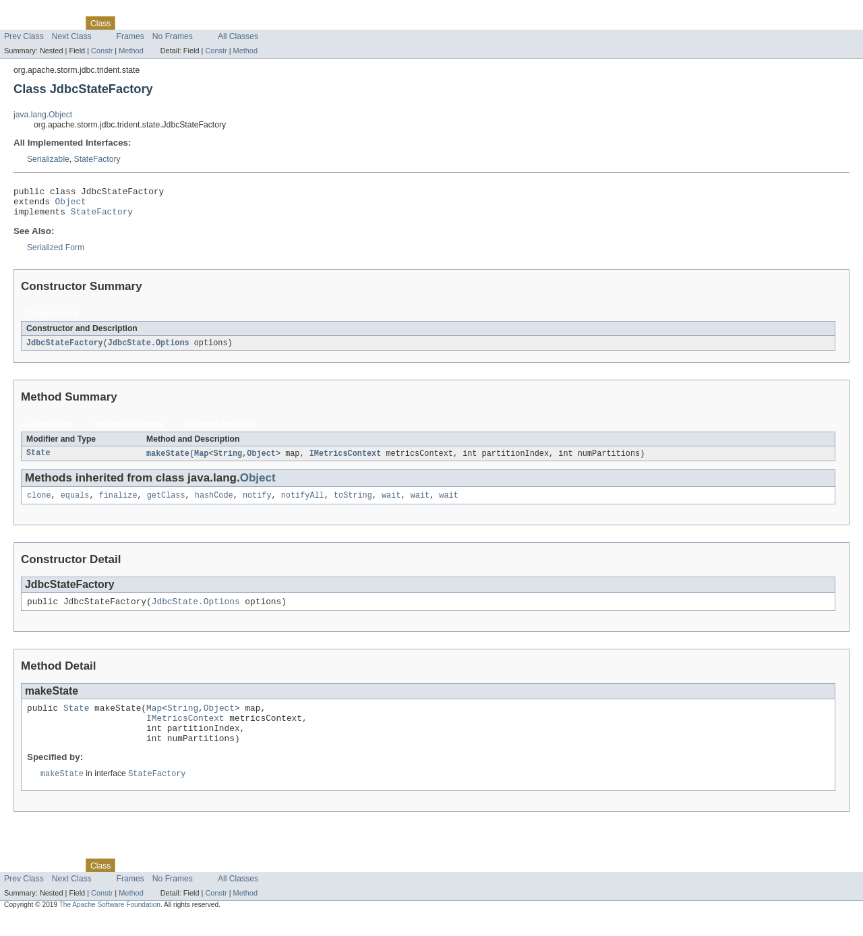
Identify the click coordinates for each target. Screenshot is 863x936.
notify (257, 503)
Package (62, 23)
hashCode (214, 503)
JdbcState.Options (148, 349)
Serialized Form (55, 253)
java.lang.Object (42, 114)
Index (230, 23)
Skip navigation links (37, 11)
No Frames (172, 36)
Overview (21, 23)
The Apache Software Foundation (109, 924)
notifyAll (302, 503)
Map (201, 460)
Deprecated (192, 23)
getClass (166, 503)
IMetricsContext (345, 460)
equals (75, 503)
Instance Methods (128, 431)
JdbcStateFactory (64, 349)
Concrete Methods (220, 431)
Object (70, 205)
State (38, 460)
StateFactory (97, 159)
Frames (130, 36)
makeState (167, 460)
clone (39, 503)
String (228, 460)
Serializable (48, 159)
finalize (118, 503)
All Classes (238, 36)
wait (391, 503)
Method (131, 51)
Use (130, 23)
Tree (154, 23)
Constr (102, 51)
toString (353, 503)
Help (257, 23)
